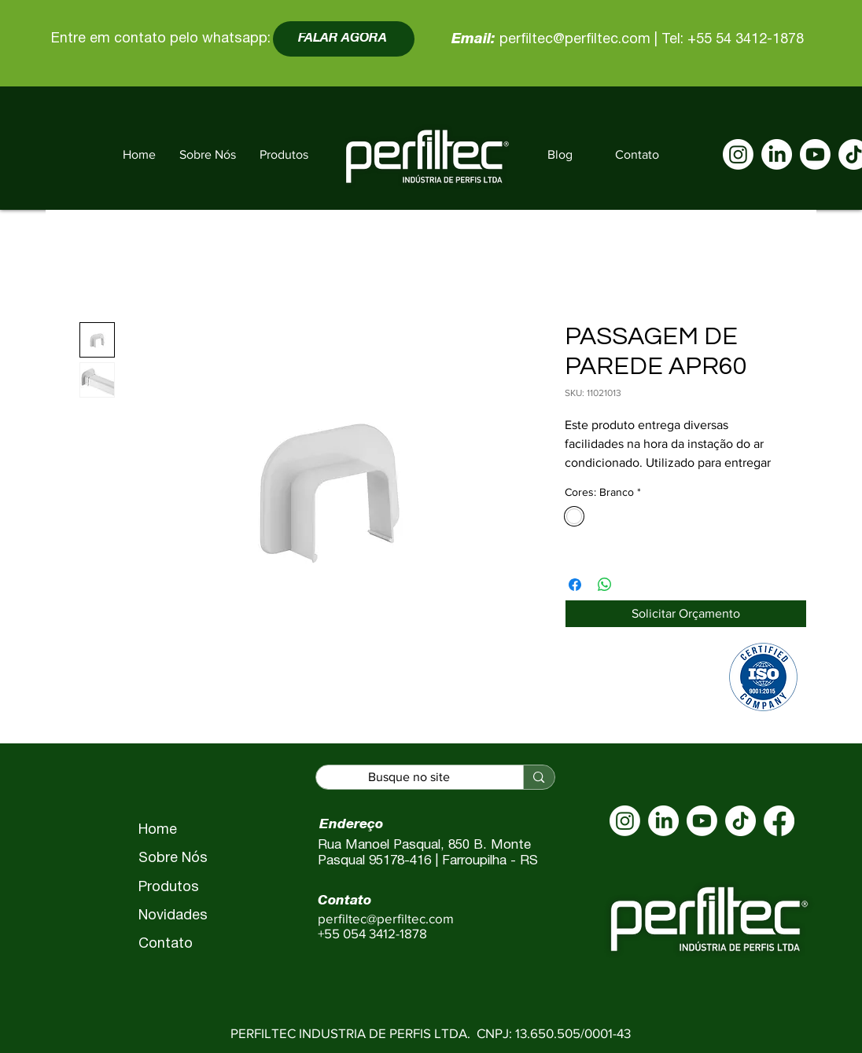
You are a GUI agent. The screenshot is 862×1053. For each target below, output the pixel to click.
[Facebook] (779, 820)
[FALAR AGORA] (343, 39)
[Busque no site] (409, 777)
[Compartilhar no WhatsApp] (604, 584)
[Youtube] (815, 154)
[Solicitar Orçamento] (685, 613)
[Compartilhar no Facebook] (574, 584)
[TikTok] (740, 820)
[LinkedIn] (776, 154)
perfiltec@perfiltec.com (574, 39)
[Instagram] (738, 154)
